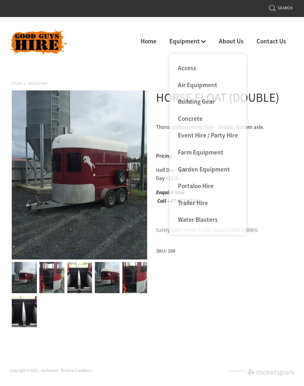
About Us (231, 41)
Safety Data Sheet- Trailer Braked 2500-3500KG (207, 230)
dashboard (49, 370)
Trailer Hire (37, 83)
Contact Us (271, 41)
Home (148, 41)
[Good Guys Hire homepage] (38, 42)
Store (17, 83)
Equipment (187, 41)
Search (281, 8)
